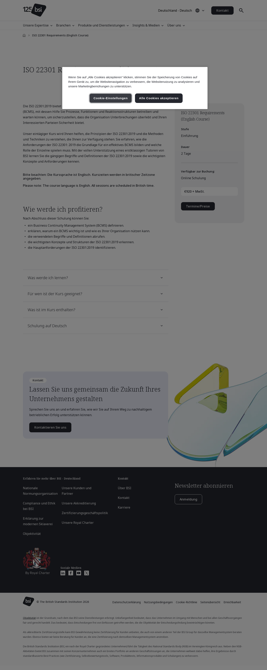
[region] (135, 88)
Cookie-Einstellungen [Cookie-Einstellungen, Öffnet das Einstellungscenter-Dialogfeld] (110, 98)
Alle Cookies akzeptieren (159, 98)
